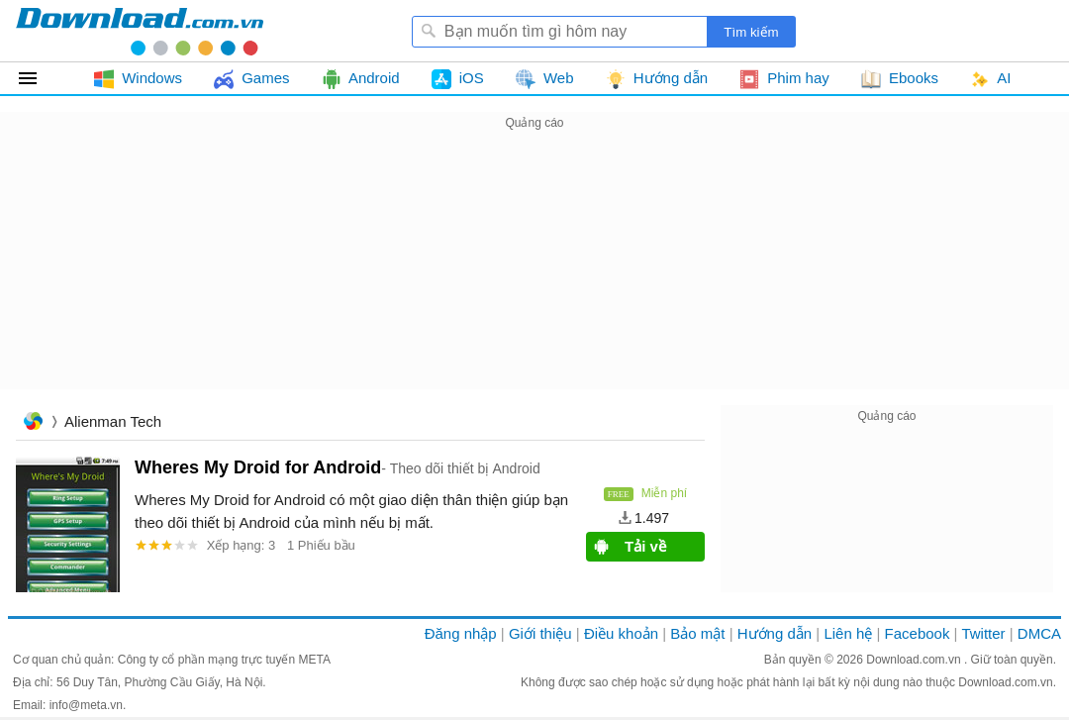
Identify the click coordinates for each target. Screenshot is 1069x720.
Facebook (917, 633)
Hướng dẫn (774, 633)
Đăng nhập (461, 633)
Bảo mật (697, 633)
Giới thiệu (540, 633)
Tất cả (39, 78)
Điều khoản (621, 633)
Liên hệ (848, 633)
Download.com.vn (915, 660)
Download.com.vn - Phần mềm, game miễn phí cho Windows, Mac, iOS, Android (139, 30)
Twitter (983, 633)
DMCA (1039, 633)
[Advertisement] (534, 273)
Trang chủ (33, 423)
